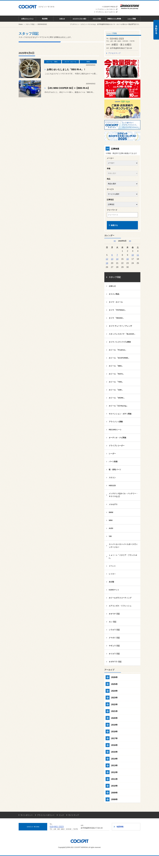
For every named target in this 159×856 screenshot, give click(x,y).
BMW (111, 512)
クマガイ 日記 (114, 638)
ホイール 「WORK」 (117, 398)
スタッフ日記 (97, 18)
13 (112, 259)
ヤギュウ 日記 (114, 646)
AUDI (111, 528)
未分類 (111, 582)
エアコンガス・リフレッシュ (120, 606)
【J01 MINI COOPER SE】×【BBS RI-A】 (68, 88)
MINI (111, 520)
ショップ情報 (132, 18)
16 (127, 259)
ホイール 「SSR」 (116, 390)
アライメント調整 (116, 422)
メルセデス (113, 504)
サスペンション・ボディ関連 (120, 414)
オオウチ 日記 (114, 614)
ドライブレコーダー (116, 446)
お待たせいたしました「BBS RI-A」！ (66, 69)
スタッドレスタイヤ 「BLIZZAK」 (122, 334)
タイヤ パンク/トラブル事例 (120, 342)
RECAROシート (115, 430)
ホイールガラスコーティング (120, 598)
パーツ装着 (113, 462)
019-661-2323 (57, 826)
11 (138, 255)
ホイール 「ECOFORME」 (119, 358)
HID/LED (112, 486)
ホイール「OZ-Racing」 (118, 406)
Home (21, 24)
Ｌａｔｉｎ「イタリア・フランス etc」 (123, 556)
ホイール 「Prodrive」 (118, 350)
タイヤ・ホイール (116, 302)
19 (107, 263)
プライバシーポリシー (45, 815)
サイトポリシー (26, 815)
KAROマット (114, 590)
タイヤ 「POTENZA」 (117, 310)
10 (133, 255)
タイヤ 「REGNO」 (116, 318)
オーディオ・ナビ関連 (117, 438)
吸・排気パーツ (115, 470)
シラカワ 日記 (114, 630)
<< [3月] (115, 241)
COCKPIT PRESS (110, 7)
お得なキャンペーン (27, 18)
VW (110, 536)
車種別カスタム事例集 (114, 18)
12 (107, 259)
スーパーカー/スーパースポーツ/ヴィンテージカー (123, 545)
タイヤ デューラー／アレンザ (120, 326)
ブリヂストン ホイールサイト (106, 12)
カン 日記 (112, 622)
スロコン (112, 478)
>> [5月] (130, 241)
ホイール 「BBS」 (116, 366)
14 (117, 259)
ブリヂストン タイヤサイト (107, 9)
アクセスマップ (114, 53)
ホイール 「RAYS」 (116, 374)
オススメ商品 (114, 294)
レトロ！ (112, 574)
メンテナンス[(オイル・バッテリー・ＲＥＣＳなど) (123, 494)
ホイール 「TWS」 (116, 382)
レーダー (112, 454)
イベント (112, 566)
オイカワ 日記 (114, 654)
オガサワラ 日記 (115, 662)
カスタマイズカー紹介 (79, 18)
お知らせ (62, 18)
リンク (61, 815)
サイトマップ (73, 815)
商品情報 (44, 18)
